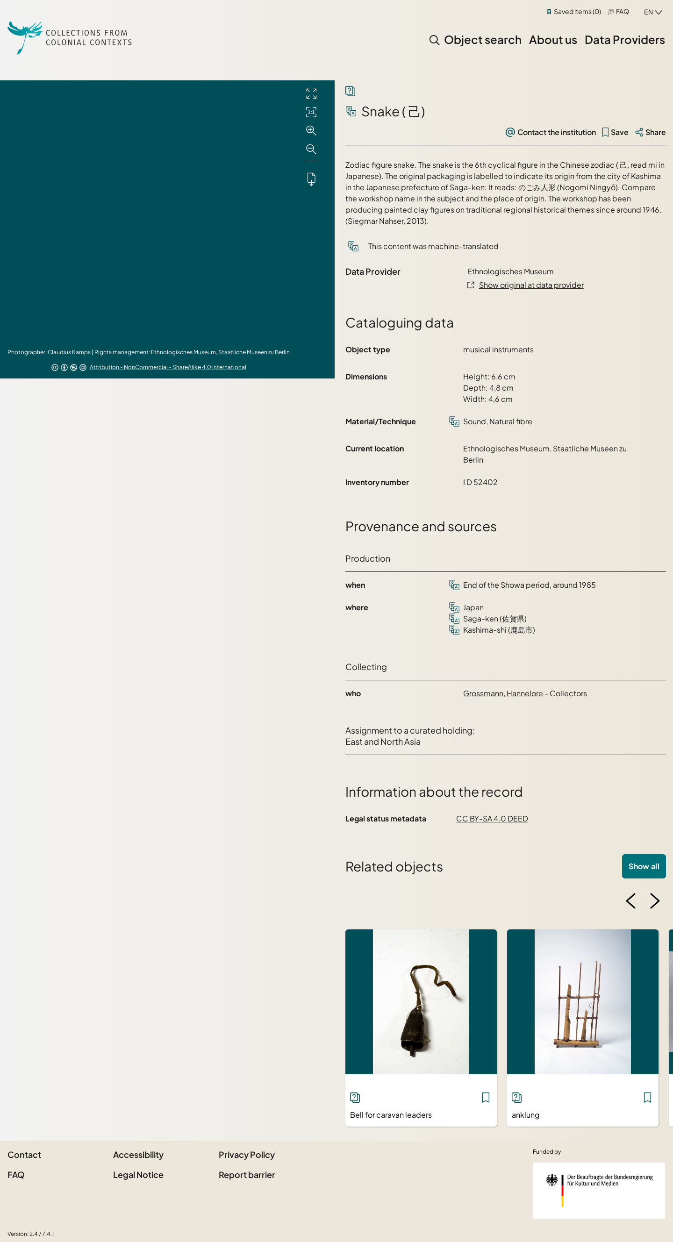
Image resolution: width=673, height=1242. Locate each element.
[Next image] (655, 901)
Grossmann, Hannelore (503, 693)
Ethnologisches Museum (510, 271)
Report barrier (247, 1174)
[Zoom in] (311, 130)
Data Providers (625, 39)
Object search (483, 39)
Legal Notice (138, 1174)
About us (553, 39)
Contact (24, 1154)
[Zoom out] (311, 149)
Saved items (577, 11)
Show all (644, 866)
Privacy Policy (247, 1154)
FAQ (622, 11)
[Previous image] (631, 901)
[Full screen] (311, 93)
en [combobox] (648, 11)
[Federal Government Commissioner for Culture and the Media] (599, 1191)
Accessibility (138, 1154)
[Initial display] (311, 112)
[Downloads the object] (311, 178)
